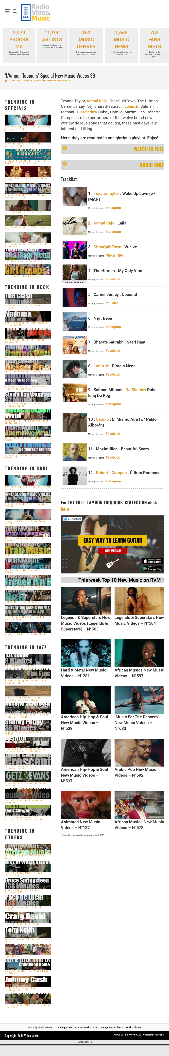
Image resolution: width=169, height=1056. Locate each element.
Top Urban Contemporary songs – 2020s (25, 539)
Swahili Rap (12, 955)
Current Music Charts (86, 1027)
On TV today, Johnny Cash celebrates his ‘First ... (21, 989)
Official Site (114, 255)
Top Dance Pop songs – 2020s (23, 356)
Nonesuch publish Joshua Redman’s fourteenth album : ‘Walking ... (26, 749)
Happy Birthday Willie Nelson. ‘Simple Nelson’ (24, 873)
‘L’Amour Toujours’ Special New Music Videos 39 (47, 80)
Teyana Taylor (106, 193)
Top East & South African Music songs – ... (25, 856)
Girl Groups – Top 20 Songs (22, 275)
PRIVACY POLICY (133, 1035)
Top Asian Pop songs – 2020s (23, 371)
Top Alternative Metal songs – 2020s (24, 438)
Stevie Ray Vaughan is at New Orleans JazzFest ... (23, 404)
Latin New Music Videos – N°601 (25, 212)
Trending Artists (63, 1027)
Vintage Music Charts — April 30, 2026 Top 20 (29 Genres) (26, 161)
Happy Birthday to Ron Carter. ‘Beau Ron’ (24, 801)
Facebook (113, 279)
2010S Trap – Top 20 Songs (22, 555)
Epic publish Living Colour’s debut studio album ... (26, 421)
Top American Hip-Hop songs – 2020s (24, 571)
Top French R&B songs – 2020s (24, 587)
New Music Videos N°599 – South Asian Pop (26, 245)
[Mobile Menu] (7, 12)
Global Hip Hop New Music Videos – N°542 (27, 522)
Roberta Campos (111, 472)
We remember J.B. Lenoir (20, 665)
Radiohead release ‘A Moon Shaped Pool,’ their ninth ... (26, 387)
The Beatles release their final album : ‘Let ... (24, 340)
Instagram (113, 208)
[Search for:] (13, 12)
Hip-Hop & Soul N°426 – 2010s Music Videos (24, 617)
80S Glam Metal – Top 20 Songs (25, 261)
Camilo (102, 419)
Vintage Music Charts (111, 1027)
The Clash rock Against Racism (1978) (24, 306)
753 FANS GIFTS (154, 44)
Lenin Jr (131, 106)
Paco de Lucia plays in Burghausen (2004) (27, 908)
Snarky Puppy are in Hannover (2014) (24, 732)
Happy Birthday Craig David (22, 924)
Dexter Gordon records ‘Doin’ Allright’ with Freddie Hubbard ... (26, 818)
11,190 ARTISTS (52, 39)
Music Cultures (133, 1027)
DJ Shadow (87, 112)
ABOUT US (118, 1035)
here (65, 509)
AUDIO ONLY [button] (113, 164)
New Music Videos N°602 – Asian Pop (25, 228)
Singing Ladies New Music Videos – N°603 (27, 179)
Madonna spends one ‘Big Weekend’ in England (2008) (26, 323)
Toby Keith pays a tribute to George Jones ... (28, 940)
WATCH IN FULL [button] (113, 149)
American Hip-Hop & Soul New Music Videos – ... (28, 487)
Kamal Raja (97, 101)
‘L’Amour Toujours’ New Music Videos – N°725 (23, 144)
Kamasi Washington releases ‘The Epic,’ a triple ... (25, 681)
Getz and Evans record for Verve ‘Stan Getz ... (25, 784)
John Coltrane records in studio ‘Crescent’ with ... (25, 767)
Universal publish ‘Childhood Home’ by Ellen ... (27, 972)
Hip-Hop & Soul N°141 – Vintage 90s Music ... (25, 505)
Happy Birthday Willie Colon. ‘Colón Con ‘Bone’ (28, 1006)
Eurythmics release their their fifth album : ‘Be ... (28, 456)
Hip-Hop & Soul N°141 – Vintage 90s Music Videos (25, 196)
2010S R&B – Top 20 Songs (22, 601)
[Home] (6, 80)
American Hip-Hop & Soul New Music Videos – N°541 (28, 127)
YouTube (112, 303)
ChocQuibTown (107, 246)
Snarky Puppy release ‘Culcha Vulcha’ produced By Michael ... (25, 698)
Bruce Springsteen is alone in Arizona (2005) (24, 891)
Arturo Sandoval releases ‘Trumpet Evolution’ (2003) (27, 715)
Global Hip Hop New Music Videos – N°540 (27, 634)
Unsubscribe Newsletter (153, 1035)
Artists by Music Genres (40, 1027)
